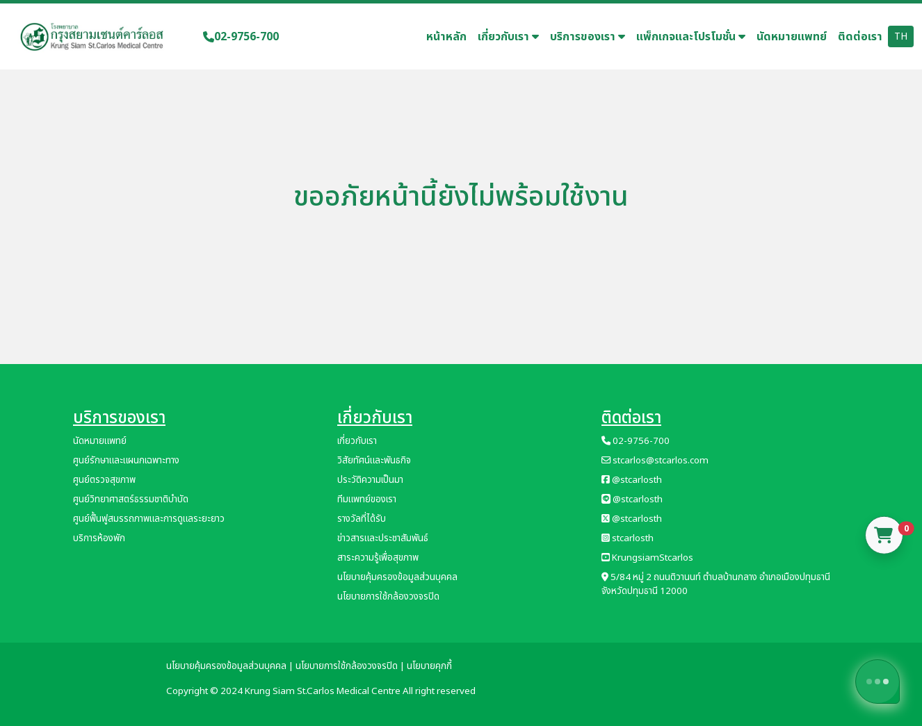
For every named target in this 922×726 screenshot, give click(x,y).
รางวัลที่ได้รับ (361, 519)
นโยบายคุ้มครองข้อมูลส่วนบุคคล (397, 577)
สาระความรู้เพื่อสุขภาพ (378, 558)
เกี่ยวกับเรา (508, 36)
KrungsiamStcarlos (647, 558)
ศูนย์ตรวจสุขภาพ (104, 480)
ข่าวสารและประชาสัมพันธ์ (382, 538)
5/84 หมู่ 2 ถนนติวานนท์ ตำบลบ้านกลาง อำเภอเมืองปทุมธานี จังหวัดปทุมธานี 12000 (715, 584)
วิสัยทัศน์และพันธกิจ (374, 461)
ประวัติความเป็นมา (370, 480)
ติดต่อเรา (860, 36)
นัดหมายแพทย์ (792, 36)
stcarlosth (627, 538)
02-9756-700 (241, 36)
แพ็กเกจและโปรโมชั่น (690, 36)
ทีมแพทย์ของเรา (366, 499)
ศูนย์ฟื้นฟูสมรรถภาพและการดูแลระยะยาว (149, 519)
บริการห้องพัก (99, 538)
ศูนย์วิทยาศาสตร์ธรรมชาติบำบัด (130, 499)
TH (900, 36)
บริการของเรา (587, 36)
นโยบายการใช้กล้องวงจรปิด (388, 597)
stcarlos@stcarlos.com (655, 461)
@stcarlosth (631, 480)
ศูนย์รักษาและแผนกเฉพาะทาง (126, 461)
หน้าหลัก (446, 36)
